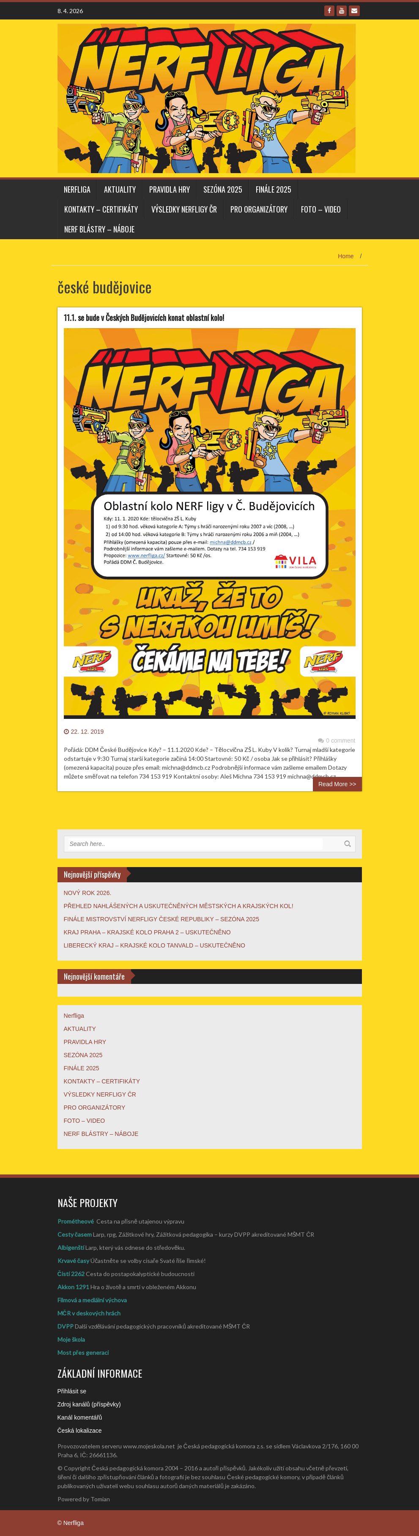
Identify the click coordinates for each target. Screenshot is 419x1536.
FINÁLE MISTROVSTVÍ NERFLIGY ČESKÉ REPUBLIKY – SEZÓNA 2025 (161, 919)
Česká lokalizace (80, 1430)
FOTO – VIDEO (321, 209)
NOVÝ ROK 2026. (88, 893)
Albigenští (71, 1247)
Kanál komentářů (80, 1417)
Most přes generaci (83, 1352)
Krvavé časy (74, 1260)
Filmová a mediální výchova (92, 1300)
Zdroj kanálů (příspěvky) (89, 1404)
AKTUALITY (120, 189)
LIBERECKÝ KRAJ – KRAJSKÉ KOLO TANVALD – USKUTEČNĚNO (154, 945)
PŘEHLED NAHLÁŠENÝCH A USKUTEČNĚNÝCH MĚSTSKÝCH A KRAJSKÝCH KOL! (178, 906)
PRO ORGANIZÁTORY (259, 209)
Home (345, 256)
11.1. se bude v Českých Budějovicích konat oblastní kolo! (144, 317)
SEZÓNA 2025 (222, 189)
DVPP (66, 1326)
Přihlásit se (72, 1391)
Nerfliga (77, 189)
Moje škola (71, 1339)
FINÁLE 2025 (273, 189)
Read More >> (337, 784)
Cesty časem (75, 1234)
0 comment (336, 740)
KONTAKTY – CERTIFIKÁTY (101, 209)
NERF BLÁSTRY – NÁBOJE (99, 229)
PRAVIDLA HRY (169, 189)
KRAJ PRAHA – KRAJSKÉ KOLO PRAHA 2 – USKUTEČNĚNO (147, 932)
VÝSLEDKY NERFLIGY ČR (184, 209)
